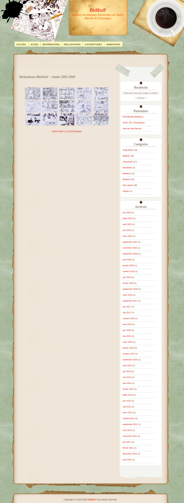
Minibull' (126, 179)
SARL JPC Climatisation (134, 123)
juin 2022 (127, 230)
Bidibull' (126, 156)
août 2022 (127, 224)
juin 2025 (127, 212)
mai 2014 (127, 377)
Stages (126, 191)
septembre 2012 (130, 424)
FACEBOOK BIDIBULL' (133, 117)
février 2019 (128, 283)
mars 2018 (127, 295)
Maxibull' (127, 173)
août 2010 (127, 460)
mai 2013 (127, 407)
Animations (113, 44)
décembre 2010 (130, 454)
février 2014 (128, 389)
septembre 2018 (130, 289)
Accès (34, 44)
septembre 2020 (130, 254)
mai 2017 (127, 312)
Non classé (128, 185)
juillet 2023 (127, 218)
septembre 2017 (130, 301)
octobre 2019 (129, 271)
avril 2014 (127, 383)
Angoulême (128, 150)
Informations (51, 44)
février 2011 (128, 448)
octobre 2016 (129, 318)
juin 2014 (127, 371)
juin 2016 (127, 330)
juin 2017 (127, 307)
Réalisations (72, 44)
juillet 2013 (127, 395)
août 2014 (127, 365)
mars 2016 (127, 342)
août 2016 (127, 324)
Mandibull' (127, 168)
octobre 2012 (129, 418)
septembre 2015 (130, 360)
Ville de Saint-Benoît (132, 128)
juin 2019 (127, 277)
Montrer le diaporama (67, 131)
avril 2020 (127, 260)
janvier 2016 (128, 348)
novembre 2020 (130, 248)
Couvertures (93, 44)
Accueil (21, 44)
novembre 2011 (130, 436)
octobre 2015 (129, 354)
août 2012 (127, 430)
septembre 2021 (130, 242)
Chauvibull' (128, 162)
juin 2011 (127, 442)
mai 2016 (127, 336)
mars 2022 (127, 236)
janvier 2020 (128, 265)
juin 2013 (127, 401)
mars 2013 (127, 412)
